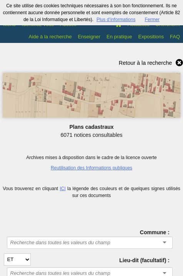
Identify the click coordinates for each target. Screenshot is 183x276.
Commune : (155, 232)
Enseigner (89, 36)
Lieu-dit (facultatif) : (144, 260)
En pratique (119, 36)
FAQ (175, 36)
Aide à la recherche (50, 36)
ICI (62, 188)
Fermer (152, 19)
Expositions (151, 36)
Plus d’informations (115, 19)
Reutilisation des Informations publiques (91, 168)
